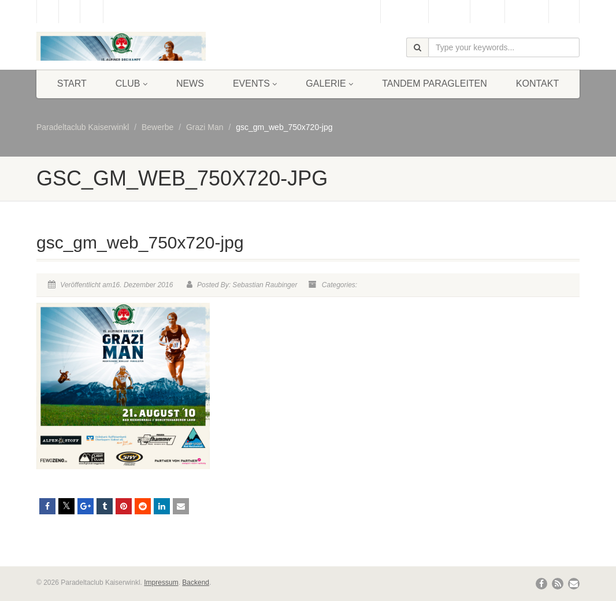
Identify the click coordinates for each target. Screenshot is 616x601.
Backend (195, 582)
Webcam (449, 12)
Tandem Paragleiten (434, 83)
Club (131, 83)
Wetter (487, 12)
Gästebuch (404, 12)
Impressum (161, 582)
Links (564, 12)
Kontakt (537, 83)
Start (72, 83)
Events (255, 83)
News (190, 83)
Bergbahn (526, 12)
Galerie (329, 83)
